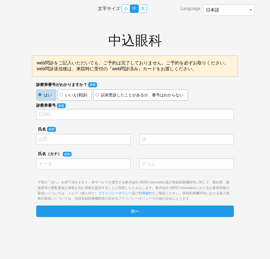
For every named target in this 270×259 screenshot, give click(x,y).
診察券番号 (51, 105)
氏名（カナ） (54, 154)
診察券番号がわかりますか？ (66, 84)
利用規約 (145, 193)
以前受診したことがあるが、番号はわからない (142, 95)
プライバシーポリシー (115, 193)
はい (48, 95)
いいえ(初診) (76, 95)
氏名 (47, 129)
